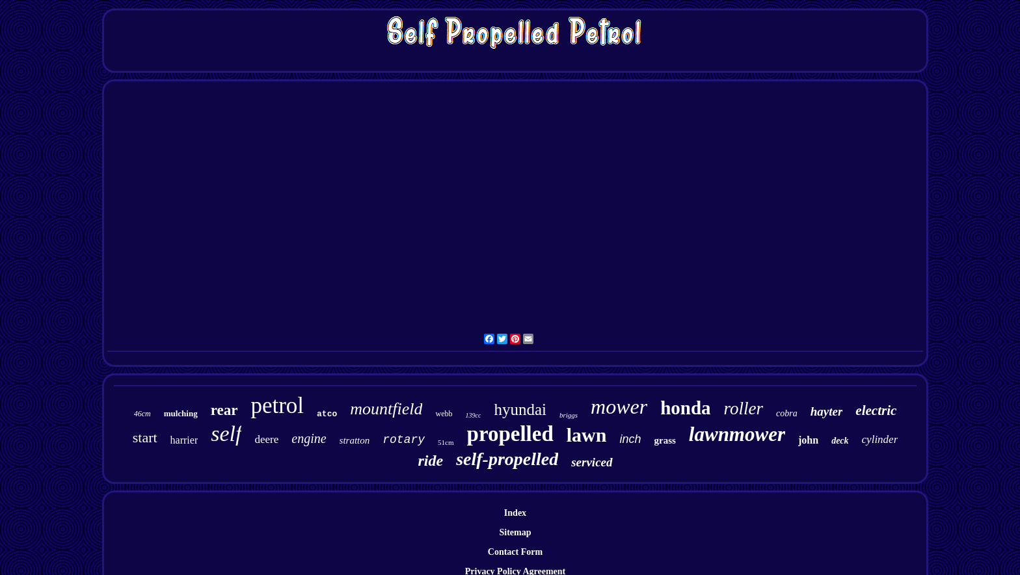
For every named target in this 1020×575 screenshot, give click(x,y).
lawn (587, 435)
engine (308, 438)
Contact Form (515, 552)
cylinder (880, 439)
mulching (181, 413)
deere (266, 439)
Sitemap (515, 532)
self (226, 433)
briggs (568, 415)
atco (327, 414)
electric (875, 410)
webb (443, 413)
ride (430, 460)
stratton (355, 440)
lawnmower (737, 434)
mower (619, 406)
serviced (591, 462)
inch (630, 439)
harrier (184, 440)
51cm (445, 442)
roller (744, 408)
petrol (277, 405)
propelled (510, 434)
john (808, 440)
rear (224, 410)
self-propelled (507, 459)
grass (665, 440)
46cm (142, 413)
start (145, 437)
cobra (787, 413)
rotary (403, 439)
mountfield (386, 408)
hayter (827, 411)
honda (685, 407)
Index (515, 513)
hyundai (520, 409)
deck (839, 441)
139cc (473, 415)
